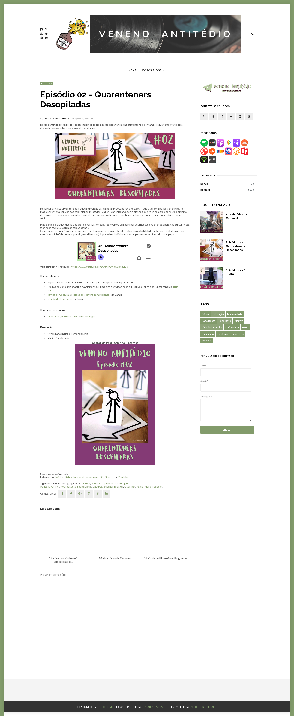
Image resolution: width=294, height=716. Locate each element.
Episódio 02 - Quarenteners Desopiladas (235, 246)
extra (245, 327)
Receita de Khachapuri (60, 299)
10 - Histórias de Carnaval (236, 216)
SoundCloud (84, 486)
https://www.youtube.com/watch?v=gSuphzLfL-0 (99, 266)
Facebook (78, 477)
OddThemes (106, 706)
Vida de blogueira (212, 327)
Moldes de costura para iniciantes (91, 294)
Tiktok (68, 477)
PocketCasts (68, 486)
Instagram (92, 477)
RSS (101, 477)
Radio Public (143, 486)
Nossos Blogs (152, 70)
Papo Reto (225, 320)
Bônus (204, 183)
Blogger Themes (203, 706)
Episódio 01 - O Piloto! (235, 272)
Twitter (58, 477)
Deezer (86, 483)
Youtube (123, 477)
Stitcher (108, 486)
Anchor (55, 486)
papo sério (238, 333)
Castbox (98, 486)
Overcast (129, 486)
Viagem (238, 320)
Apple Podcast (109, 483)
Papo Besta (208, 320)
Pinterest (110, 477)
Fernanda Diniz (70, 316)
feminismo (208, 333)
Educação (218, 314)
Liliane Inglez (88, 316)
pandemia (222, 333)
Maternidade (234, 314)
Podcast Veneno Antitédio (56, 118)
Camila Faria (53, 316)
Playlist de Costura (58, 294)
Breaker (118, 486)
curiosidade (232, 327)
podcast (46, 83)
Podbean (157, 486)
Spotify (95, 483)
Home (132, 70)
